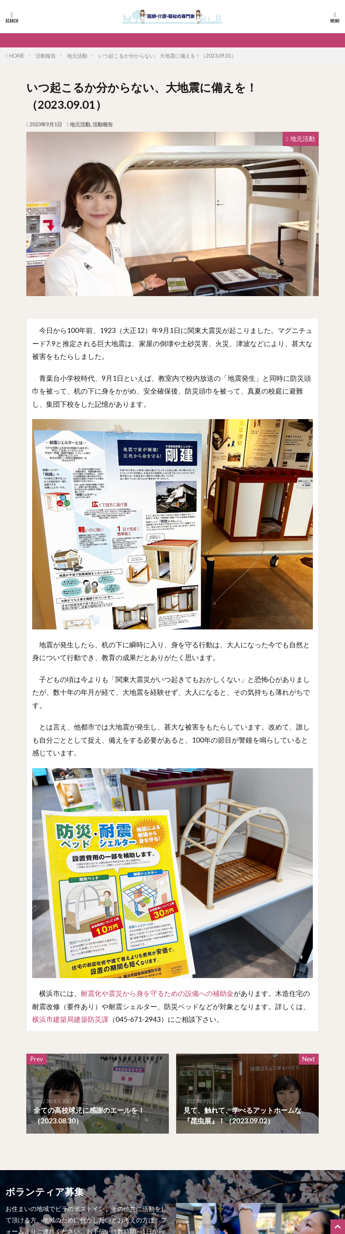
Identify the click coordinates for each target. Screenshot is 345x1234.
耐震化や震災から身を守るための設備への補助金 (157, 993)
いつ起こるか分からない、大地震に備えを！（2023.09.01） (167, 56)
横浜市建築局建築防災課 (70, 1019)
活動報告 (45, 56)
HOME (16, 56)
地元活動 (77, 56)
